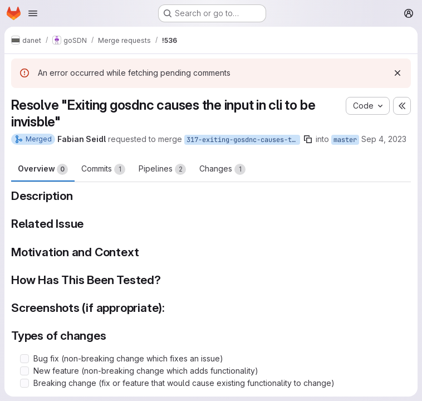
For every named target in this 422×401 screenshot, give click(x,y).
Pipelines (162, 169)
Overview (43, 169)
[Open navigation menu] (33, 13)
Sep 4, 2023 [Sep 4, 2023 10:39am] (383, 139)
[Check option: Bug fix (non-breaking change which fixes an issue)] (24, 358)
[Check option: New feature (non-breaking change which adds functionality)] (24, 370)
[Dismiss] (397, 73)
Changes (222, 169)
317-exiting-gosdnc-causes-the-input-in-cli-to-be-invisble (243, 139)
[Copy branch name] (308, 139)
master (345, 139)
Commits (103, 169)
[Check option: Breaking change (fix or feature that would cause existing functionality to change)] (24, 383)
